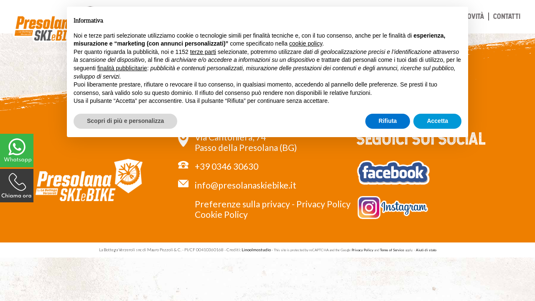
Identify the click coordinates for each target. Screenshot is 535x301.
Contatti (506, 16)
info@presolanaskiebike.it (245, 185)
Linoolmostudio (256, 249)
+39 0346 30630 (226, 166)
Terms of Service (392, 250)
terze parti (203, 51)
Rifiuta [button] (388, 120)
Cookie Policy (221, 214)
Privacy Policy (323, 204)
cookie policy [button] (305, 43)
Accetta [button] (437, 120)
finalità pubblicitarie (122, 68)
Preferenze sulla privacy (242, 204)
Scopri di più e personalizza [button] (125, 120)
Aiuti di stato (426, 250)
